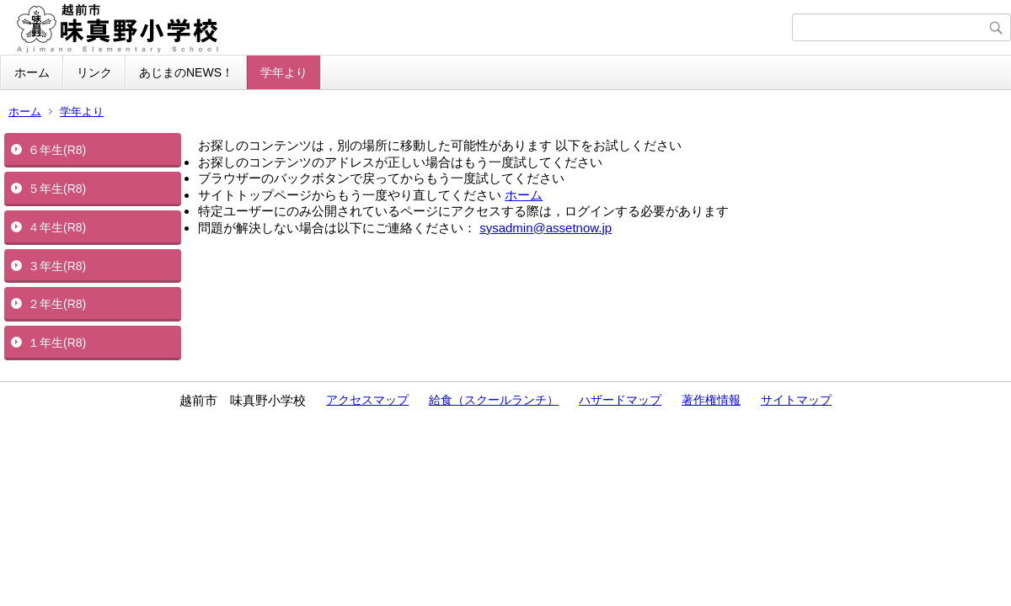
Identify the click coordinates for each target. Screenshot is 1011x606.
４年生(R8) (57, 227)
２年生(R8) (57, 304)
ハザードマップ (620, 400)
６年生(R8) (57, 150)
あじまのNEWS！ (186, 72)
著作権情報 (711, 400)
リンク (94, 72)
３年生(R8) (57, 266)
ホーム (32, 72)
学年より (284, 72)
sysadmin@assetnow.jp (545, 228)
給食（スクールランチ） (494, 400)
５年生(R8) (57, 188)
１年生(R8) (57, 342)
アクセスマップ (367, 400)
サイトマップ (796, 400)
